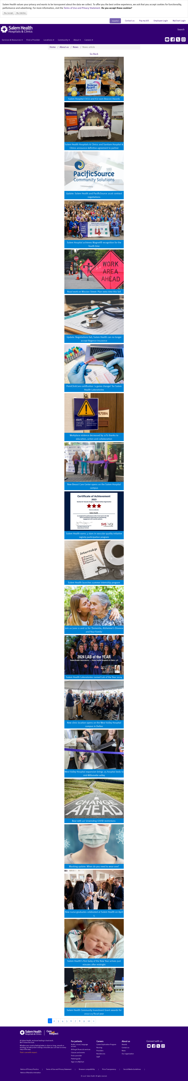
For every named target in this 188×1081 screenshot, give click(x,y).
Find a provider (76, 1055)
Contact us (131, 20)
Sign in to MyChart (77, 1061)
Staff (98, 1056)
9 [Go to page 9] (84, 1021)
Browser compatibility (87, 1069)
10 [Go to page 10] (89, 1021)
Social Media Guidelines (132, 1069)
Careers (88, 40)
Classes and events (78, 1052)
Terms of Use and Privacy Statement (82, 8)
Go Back (94, 54)
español (115, 20)
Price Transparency (109, 1069)
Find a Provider (33, 39)
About (77, 40)
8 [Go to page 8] (79, 1021)
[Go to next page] (94, 1020)
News (75, 47)
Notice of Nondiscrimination (30, 1072)
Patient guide (75, 1058)
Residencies (100, 1053)
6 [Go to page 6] (71, 1021)
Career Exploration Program (106, 1044)
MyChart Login (179, 20)
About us (64, 47)
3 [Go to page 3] (58, 1021)
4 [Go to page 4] (62, 1021)
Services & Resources (12, 40)
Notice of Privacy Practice (29, 1069)
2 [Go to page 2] (54, 1021)
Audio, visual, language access (79, 1045)
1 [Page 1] (49, 1021)
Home (53, 47)
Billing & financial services (80, 1049)
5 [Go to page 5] (66, 1021)
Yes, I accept (8, 13)
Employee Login (162, 20)
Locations (49, 40)
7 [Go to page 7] (75, 1021)
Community (64, 40)
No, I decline (21, 13)
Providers (99, 1050)
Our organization (128, 1053)
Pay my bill (145, 20)
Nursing (99, 1047)
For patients (76, 1041)
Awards (124, 1044)
